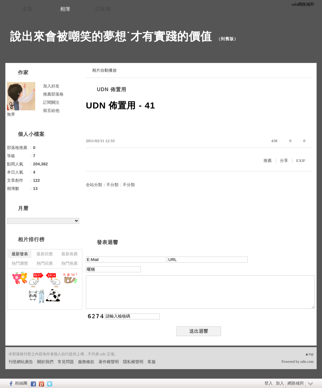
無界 (11, 114)
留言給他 (51, 110)
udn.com (307, 361)
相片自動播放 (104, 70)
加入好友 (51, 86)
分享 (284, 160)
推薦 (268, 160)
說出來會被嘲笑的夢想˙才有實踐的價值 (111, 36)
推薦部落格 (53, 94)
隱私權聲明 (133, 361)
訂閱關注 (51, 102)
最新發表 (20, 254)
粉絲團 (21, 383)
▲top (309, 354)
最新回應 (44, 254)
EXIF (300, 160)
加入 (280, 383)
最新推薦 (69, 254)
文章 (27, 9)
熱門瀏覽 (20, 263)
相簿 (65, 9)
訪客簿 (102, 9)
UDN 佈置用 (111, 89)
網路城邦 (295, 383)
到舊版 (227, 38)
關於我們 (45, 361)
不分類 (112, 184)
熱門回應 (44, 263)
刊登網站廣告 (20, 361)
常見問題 (66, 361)
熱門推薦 (69, 263)
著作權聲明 (108, 361)
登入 (268, 383)
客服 (151, 361)
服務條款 (86, 361)
